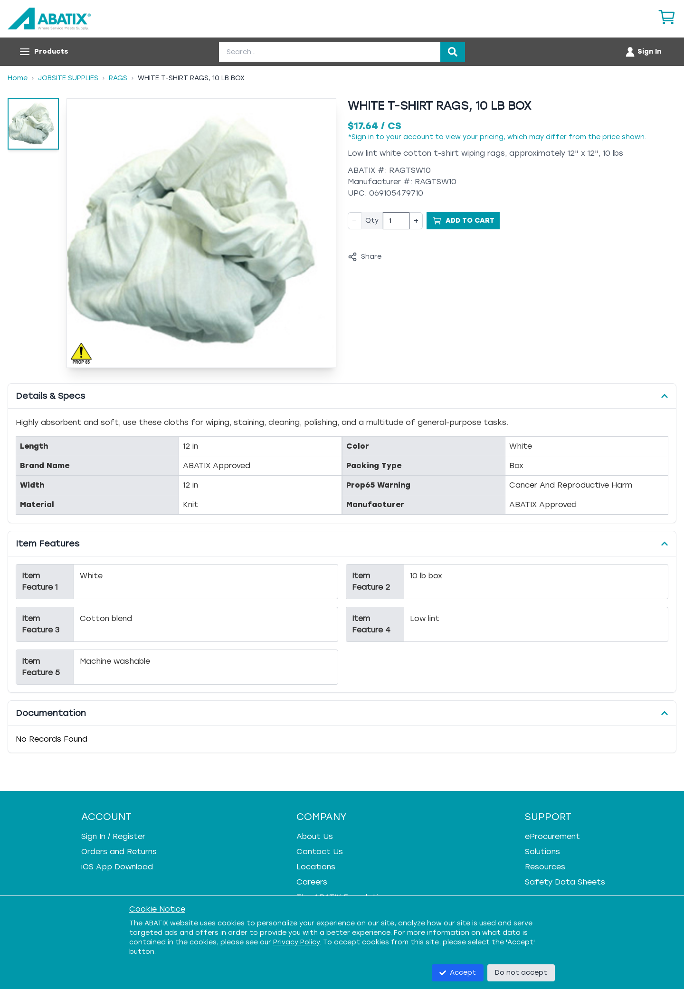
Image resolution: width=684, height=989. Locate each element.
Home (18, 78)
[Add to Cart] (463, 220)
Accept (457, 973)
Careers (311, 881)
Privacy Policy (296, 942)
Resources (545, 866)
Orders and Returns (119, 851)
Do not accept (521, 973)
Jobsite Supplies (68, 78)
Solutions (542, 851)
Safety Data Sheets (565, 881)
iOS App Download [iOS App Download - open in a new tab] (117, 866)
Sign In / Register (113, 836)
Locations (315, 866)
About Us (314, 836)
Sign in (363, 137)
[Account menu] (643, 52)
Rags (118, 78)
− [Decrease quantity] (354, 220)
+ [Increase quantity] (416, 220)
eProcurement (552, 836)
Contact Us (319, 851)
